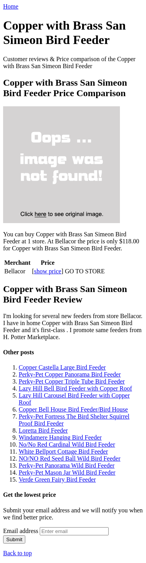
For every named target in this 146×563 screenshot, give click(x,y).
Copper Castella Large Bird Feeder (62, 367)
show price (48, 271)
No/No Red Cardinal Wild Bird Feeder (67, 444)
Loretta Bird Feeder (43, 430)
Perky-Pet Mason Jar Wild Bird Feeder (67, 472)
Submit (14, 539)
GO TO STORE (85, 271)
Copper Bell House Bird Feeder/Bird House (73, 409)
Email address (20, 531)
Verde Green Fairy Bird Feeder (57, 479)
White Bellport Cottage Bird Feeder (63, 451)
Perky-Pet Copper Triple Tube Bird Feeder (72, 381)
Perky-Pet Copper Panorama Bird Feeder (70, 374)
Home (10, 6)
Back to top (17, 553)
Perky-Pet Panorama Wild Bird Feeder (66, 465)
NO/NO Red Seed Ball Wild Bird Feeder (69, 458)
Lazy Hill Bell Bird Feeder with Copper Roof (75, 388)
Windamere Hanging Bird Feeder (60, 437)
